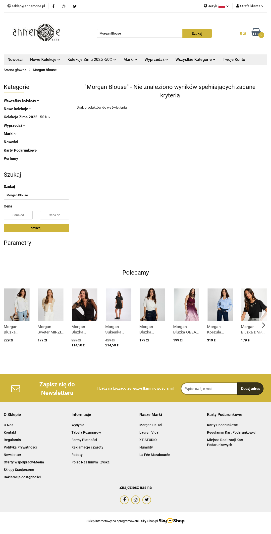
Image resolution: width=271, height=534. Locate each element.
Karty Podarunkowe (20, 150)
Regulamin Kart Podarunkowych (232, 432)
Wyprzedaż (156, 59)
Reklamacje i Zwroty (87, 447)
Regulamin (12, 440)
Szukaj (36, 228)
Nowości (15, 59)
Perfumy (11, 158)
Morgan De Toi (150, 425)
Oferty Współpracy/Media (24, 462)
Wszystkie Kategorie (195, 59)
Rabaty (77, 455)
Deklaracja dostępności (22, 477)
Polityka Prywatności (20, 447)
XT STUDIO (148, 440)
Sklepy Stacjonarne (19, 470)
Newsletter (12, 455)
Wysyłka (77, 425)
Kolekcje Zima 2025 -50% (91, 59)
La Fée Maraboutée (154, 455)
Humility (146, 447)
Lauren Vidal (149, 432)
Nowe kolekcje (17, 109)
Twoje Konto (234, 59)
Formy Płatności (84, 440)
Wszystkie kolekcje (21, 100)
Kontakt (10, 432)
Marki (130, 59)
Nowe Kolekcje (45, 59)
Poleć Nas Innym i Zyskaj (90, 462)
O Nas (8, 425)
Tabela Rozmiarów (86, 432)
